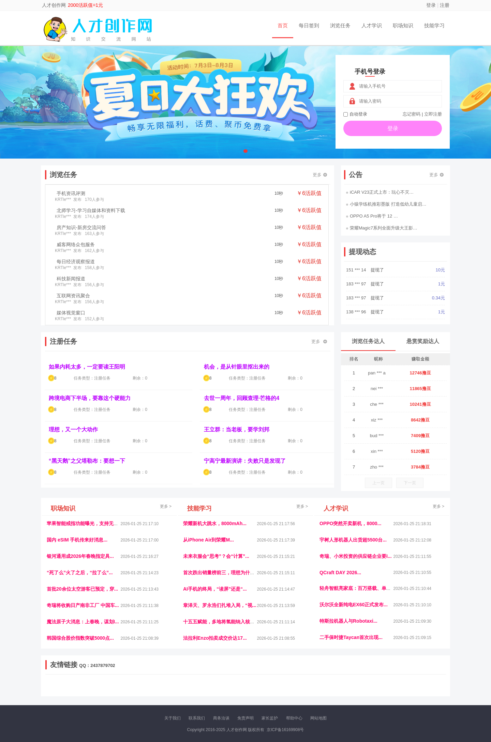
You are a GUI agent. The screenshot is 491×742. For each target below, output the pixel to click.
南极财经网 (301, 690)
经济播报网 (188, 685)
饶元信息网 (83, 685)
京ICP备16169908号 (285, 729)
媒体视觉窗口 (71, 312)
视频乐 (169, 685)
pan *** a (376, 372)
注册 (444, 5)
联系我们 (197, 718)
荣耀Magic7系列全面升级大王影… (381, 228)
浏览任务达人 (368, 341)
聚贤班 (259, 690)
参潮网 (221, 685)
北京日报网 (278, 690)
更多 (320, 174)
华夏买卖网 (323, 690)
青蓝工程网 (105, 685)
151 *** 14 (356, 269)
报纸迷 (201, 690)
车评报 (278, 685)
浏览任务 (340, 25)
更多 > (166, 506)
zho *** (377, 467)
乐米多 (216, 690)
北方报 (389, 685)
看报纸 (187, 690)
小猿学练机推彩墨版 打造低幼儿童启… (386, 204)
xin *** (377, 451)
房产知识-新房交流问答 (81, 227)
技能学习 (434, 25)
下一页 (410, 482)
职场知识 (403, 25)
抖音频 (207, 685)
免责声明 (245, 718)
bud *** (377, 435)
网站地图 (318, 718)
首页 (283, 25)
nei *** (377, 388)
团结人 (371, 690)
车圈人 (308, 685)
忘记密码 (411, 114)
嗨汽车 (293, 685)
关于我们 (172, 718)
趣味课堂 (126, 690)
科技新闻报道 (71, 278)
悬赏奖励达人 (422, 341)
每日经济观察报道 (76, 261)
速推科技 (372, 685)
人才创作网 (54, 5)
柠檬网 (95, 690)
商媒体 (230, 690)
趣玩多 (423, 690)
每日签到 (309, 25)
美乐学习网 (60, 685)
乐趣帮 (110, 690)
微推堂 (357, 690)
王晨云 (143, 690)
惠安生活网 (151, 685)
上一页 (378, 482)
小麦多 (245, 690)
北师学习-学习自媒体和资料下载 (91, 210)
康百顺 (66, 690)
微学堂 (172, 690)
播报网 (322, 685)
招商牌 (158, 690)
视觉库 (236, 685)
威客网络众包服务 (76, 244)
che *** (377, 404)
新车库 (342, 690)
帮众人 (386, 690)
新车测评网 (405, 690)
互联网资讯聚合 (73, 295)
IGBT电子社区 (257, 685)
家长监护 (270, 718)
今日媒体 (353, 685)
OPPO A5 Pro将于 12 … (372, 216)
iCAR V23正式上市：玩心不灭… (380, 192)
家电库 (403, 685)
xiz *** (377, 419)
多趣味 (81, 690)
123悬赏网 (421, 685)
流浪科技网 (128, 685)
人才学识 (371, 25)
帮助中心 (294, 718)
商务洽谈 (221, 718)
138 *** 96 (356, 311)
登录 (431, 5)
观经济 (337, 685)
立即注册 (433, 114)
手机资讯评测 (71, 193)
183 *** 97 (356, 283)
